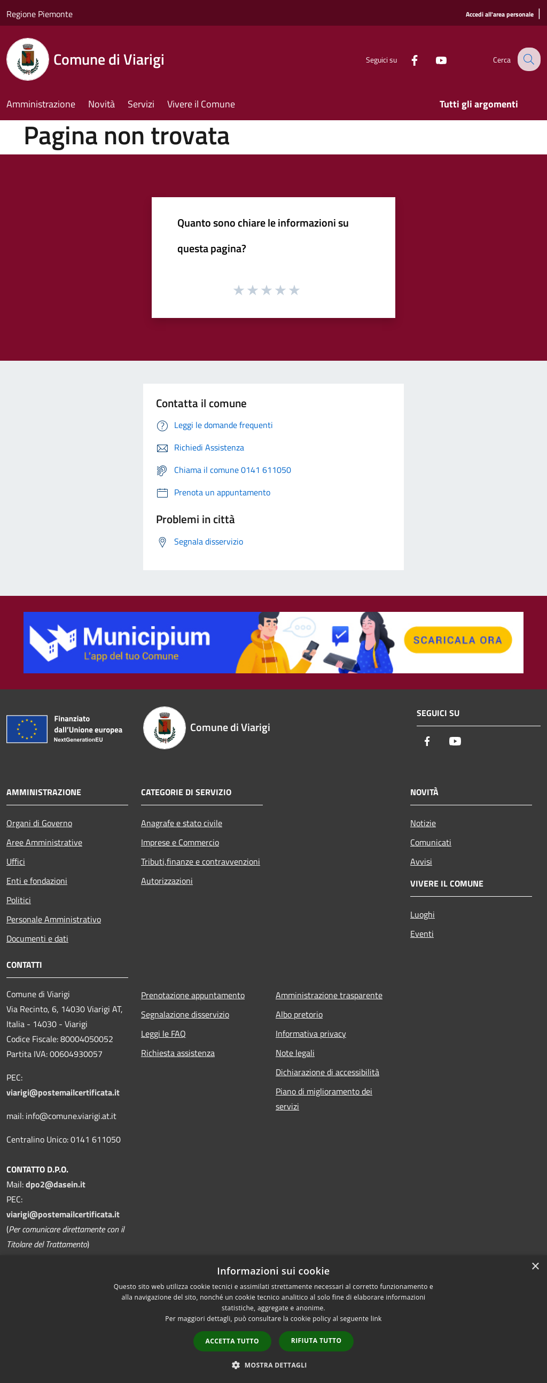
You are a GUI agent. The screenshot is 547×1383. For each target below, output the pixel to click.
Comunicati (430, 842)
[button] (273, 1364)
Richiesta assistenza (178, 1052)
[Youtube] (432, 59)
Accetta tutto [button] (232, 1341)
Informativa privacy (311, 1033)
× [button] (535, 1267)
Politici (18, 899)
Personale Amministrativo (53, 919)
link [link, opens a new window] (376, 1318)
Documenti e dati (37, 938)
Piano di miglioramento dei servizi (324, 1099)
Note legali (295, 1052)
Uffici (15, 861)
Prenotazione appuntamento (193, 995)
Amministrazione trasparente (329, 995)
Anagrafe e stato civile (181, 823)
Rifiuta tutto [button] (316, 1340)
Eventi (422, 933)
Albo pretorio (299, 1014)
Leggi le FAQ (163, 1033)
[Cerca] (528, 59)
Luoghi (422, 914)
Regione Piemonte (39, 13)
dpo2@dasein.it (55, 1184)
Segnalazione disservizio (185, 1014)
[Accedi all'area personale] (500, 15)
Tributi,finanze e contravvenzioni (200, 861)
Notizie (423, 823)
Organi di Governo (39, 823)
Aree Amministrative (44, 842)
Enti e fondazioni (36, 880)
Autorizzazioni (167, 880)
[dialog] (273, 1319)
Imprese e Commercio (180, 842)
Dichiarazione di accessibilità (327, 1072)
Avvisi (421, 861)
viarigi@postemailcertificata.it (63, 1092)
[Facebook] (406, 59)
